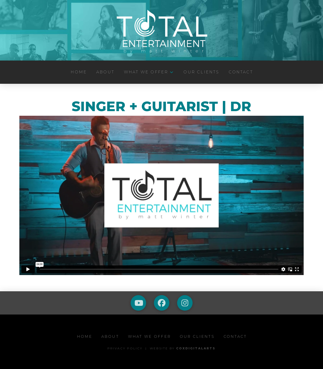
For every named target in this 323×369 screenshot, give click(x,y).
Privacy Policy (125, 348)
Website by (183, 348)
